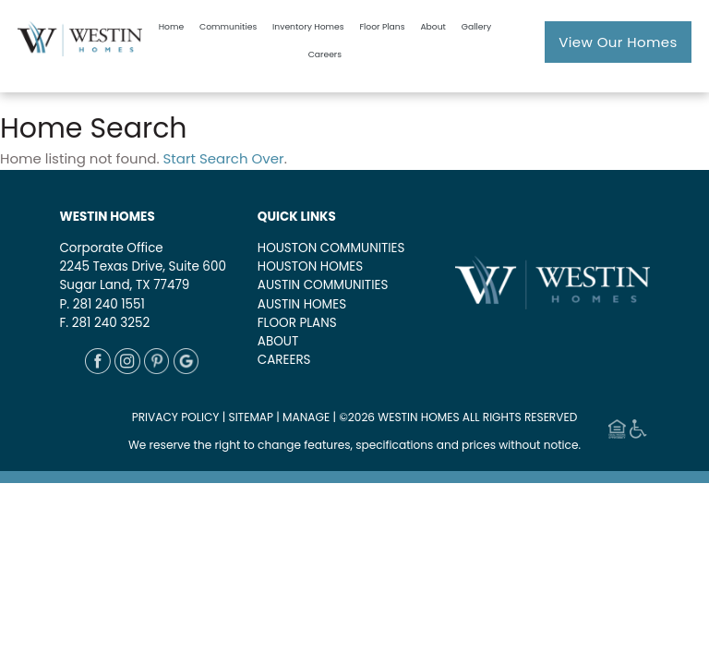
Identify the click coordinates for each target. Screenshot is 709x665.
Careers (325, 54)
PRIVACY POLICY (176, 417)
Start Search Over (223, 158)
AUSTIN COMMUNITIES (323, 285)
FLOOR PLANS (297, 323)
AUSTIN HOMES (302, 304)
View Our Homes (618, 42)
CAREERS (284, 360)
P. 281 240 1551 (101, 304)
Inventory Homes (307, 26)
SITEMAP (251, 417)
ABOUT (278, 341)
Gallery (476, 26)
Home (171, 26)
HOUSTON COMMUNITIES (331, 248)
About (433, 26)
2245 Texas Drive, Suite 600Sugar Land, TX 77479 (142, 276)
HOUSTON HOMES (310, 266)
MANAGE (306, 417)
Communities (228, 26)
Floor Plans (381, 26)
